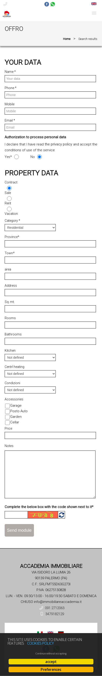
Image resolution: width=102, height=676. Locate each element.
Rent (8, 203)
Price (8, 428)
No (32, 157)
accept (50, 661)
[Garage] (7, 406)
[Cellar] (7, 422)
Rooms (10, 318)
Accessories (14, 399)
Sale (8, 193)
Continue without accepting (50, 653)
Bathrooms (13, 334)
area (8, 269)
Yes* (8, 157)
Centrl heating (14, 367)
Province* (12, 237)
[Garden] (7, 417)
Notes (9, 446)
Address (11, 285)
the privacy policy (58, 144)
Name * (10, 72)
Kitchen (10, 350)
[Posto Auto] (7, 411)
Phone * (10, 88)
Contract (11, 182)
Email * (10, 120)
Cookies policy (40, 643)
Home (66, 39)
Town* (10, 253)
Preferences (51, 669)
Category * (12, 220)
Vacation (11, 214)
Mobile (9, 104)
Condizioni (12, 383)
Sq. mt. (10, 302)
